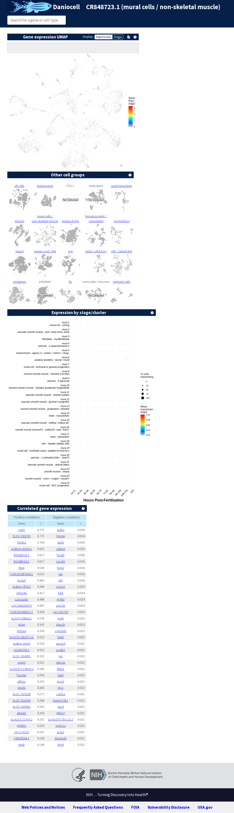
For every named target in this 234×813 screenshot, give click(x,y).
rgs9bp (21, 726)
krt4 (60, 593)
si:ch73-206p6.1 (21, 618)
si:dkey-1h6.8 (21, 643)
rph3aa (21, 631)
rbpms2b (60, 738)
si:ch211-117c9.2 (21, 719)
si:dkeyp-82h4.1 (21, 549)
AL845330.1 (21, 650)
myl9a (60, 599)
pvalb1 (60, 650)
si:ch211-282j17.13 (21, 637)
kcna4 (22, 580)
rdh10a (60, 662)
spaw (21, 624)
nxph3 (22, 662)
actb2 (60, 530)
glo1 (61, 688)
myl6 (61, 618)
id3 (60, 580)
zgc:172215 (21, 732)
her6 (61, 675)
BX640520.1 (21, 555)
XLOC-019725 (22, 536)
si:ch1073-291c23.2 (60, 719)
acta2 (60, 732)
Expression (103, 37)
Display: (88, 37)
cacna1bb (21, 599)
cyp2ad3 (60, 631)
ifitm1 (60, 669)
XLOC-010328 (22, 694)
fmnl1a (21, 542)
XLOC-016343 (22, 700)
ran (60, 574)
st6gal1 (21, 713)
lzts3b (22, 688)
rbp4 (61, 745)
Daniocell (66, 7)
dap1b (60, 624)
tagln (60, 637)
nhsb (21, 745)
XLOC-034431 (22, 656)
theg (21, 568)
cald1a (60, 694)
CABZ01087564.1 (21, 574)
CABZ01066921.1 (21, 612)
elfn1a (22, 681)
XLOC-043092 (22, 707)
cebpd (60, 549)
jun (61, 656)
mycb (60, 681)
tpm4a (60, 536)
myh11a (61, 726)
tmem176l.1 (60, 700)
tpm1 (60, 568)
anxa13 (60, 643)
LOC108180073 (21, 605)
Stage (118, 37)
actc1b (60, 605)
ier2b (60, 542)
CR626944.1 (21, 738)
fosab (60, 555)
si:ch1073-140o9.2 (22, 669)
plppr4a (21, 593)
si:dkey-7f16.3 (22, 586)
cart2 (21, 530)
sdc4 (60, 707)
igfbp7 (60, 713)
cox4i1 (60, 561)
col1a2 (60, 586)
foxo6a (21, 675)
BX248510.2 (21, 561)
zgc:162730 (60, 612)
